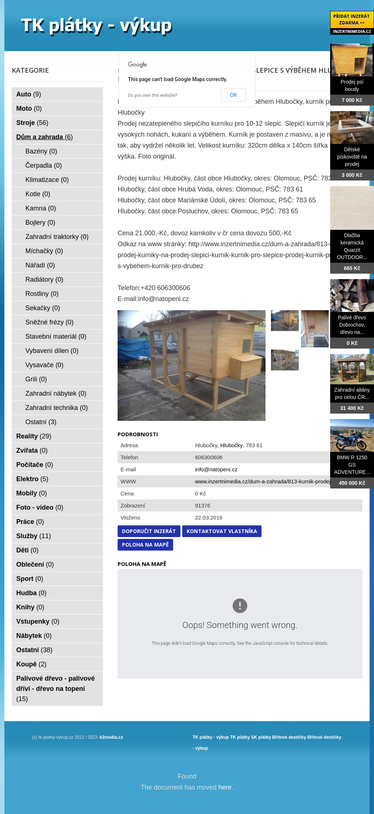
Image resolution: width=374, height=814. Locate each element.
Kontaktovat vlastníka (222, 531)
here (225, 787)
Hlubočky (231, 445)
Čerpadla (44, 165)
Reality (33, 436)
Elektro (32, 479)
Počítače (34, 464)
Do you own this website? (153, 95)
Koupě (31, 664)
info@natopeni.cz (216, 469)
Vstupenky (38, 621)
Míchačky (44, 251)
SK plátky (261, 737)
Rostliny (42, 293)
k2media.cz (111, 737)
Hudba (31, 593)
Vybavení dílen (52, 350)
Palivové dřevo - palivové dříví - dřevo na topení (55, 689)
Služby (33, 536)
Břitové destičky (289, 737)
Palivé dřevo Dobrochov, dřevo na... (352, 325)
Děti (27, 550)
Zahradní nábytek (56, 393)
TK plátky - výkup (210, 737)
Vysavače (45, 365)
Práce (30, 521)
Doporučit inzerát (149, 531)
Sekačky (43, 308)
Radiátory (45, 279)
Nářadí (40, 265)
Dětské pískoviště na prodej (352, 157)
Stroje (32, 122)
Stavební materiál (56, 336)
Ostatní (41, 422)
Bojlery (41, 222)
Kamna (41, 208)
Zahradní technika (57, 407)
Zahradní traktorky (57, 236)
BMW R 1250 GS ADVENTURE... (352, 464)
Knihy (30, 607)
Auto (28, 94)
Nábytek (34, 635)
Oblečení (35, 564)
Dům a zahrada (44, 137)
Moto (29, 108)
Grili (36, 379)
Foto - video (40, 507)
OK (233, 95)
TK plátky (240, 737)
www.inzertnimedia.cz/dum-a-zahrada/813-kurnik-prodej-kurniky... (274, 481)
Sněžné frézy (50, 322)
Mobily (31, 493)
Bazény (41, 151)
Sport (29, 578)
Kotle (38, 194)
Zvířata (32, 450)
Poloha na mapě (145, 544)
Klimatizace (47, 179)
